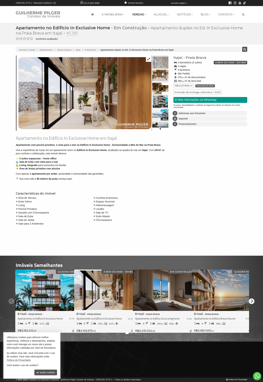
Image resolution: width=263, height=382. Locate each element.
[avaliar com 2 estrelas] (20, 38)
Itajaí (177, 57)
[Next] (251, 301)
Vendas (139, 14)
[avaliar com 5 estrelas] (31, 38)
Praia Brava (196, 57)
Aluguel (161, 14)
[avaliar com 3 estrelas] (24, 38)
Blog (206, 14)
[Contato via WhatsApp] (257, 376)
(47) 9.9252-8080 (91, 3)
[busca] (243, 14)
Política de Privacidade (237, 379)
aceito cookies (46, 372)
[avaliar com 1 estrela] (17, 38)
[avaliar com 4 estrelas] (28, 38)
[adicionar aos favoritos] (68, 327)
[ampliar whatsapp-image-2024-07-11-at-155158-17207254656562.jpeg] (83, 92)
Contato (226, 14)
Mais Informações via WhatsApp (195, 99)
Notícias (185, 14)
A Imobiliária (113, 14)
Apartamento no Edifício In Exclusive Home (63, 27)
